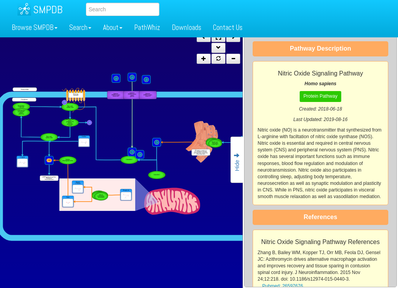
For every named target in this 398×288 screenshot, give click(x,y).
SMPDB (48, 9)
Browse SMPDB (35, 27)
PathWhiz (147, 27)
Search (80, 27)
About (112, 27)
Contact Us (228, 27)
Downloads (186, 27)
